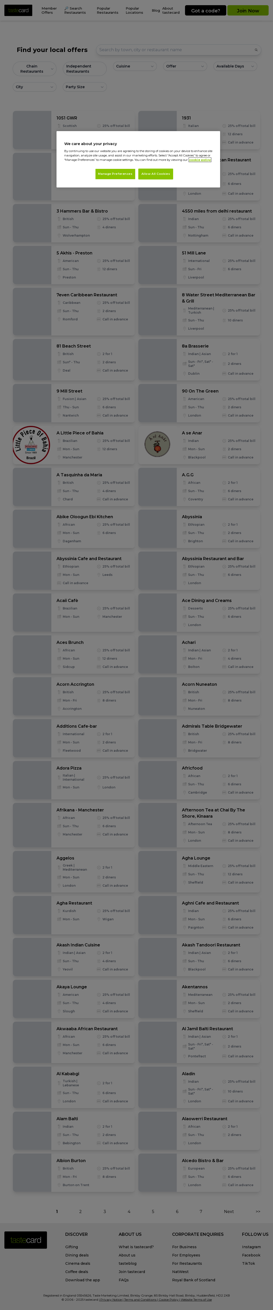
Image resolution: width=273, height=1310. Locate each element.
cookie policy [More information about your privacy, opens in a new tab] (200, 160)
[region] (138, 159)
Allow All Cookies (155, 174)
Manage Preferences (115, 174)
